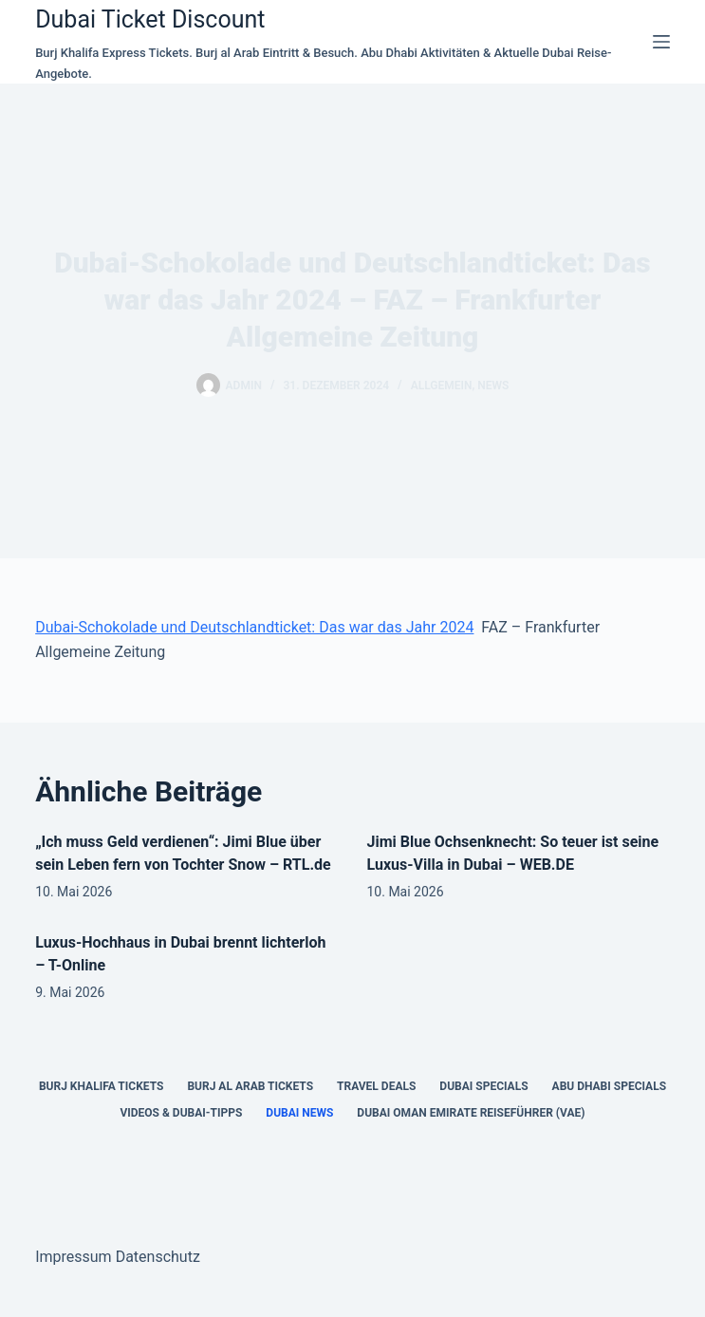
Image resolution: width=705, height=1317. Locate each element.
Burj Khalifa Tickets (101, 1086)
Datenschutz (158, 1257)
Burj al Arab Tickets (250, 1086)
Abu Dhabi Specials (609, 1086)
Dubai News (299, 1112)
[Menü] (661, 41)
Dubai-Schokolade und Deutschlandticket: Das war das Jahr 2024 (254, 627)
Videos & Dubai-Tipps (181, 1112)
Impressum (73, 1257)
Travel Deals (376, 1086)
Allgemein (442, 385)
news (493, 385)
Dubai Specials (483, 1086)
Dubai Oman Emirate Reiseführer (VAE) (470, 1112)
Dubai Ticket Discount (150, 19)
